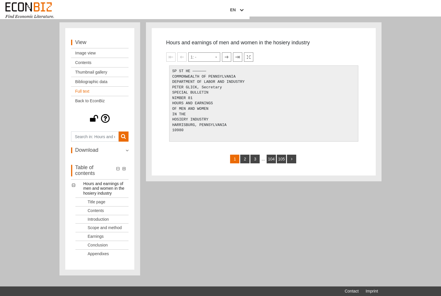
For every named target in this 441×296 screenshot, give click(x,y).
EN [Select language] (374, 10)
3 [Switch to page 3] (255, 164)
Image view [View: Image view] (85, 58)
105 (281, 164)
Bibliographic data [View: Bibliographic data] (91, 87)
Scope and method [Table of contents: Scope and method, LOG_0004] (105, 233)
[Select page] (204, 62)
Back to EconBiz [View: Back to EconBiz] (90, 106)
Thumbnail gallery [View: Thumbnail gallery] (91, 77)
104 (271, 164)
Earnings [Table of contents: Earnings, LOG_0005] (96, 242)
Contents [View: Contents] (83, 68)
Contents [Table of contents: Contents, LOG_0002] (96, 215)
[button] (100, 124)
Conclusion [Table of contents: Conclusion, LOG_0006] (98, 250)
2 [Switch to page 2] (245, 164)
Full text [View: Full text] (82, 96)
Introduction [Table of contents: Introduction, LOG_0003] (98, 224)
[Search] (123, 142)
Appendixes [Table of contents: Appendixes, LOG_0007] (98, 259)
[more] (291, 164)
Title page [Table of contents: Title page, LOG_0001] (96, 207)
